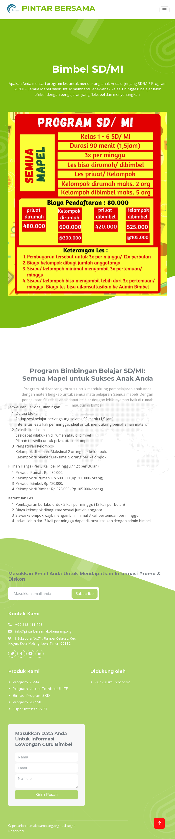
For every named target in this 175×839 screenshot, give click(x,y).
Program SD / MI (27, 702)
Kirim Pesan (46, 794)
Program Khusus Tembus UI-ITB (41, 688)
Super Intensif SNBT (30, 709)
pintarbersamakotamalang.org (35, 825)
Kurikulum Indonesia (112, 682)
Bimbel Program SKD (31, 695)
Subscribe (84, 594)
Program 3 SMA (26, 682)
